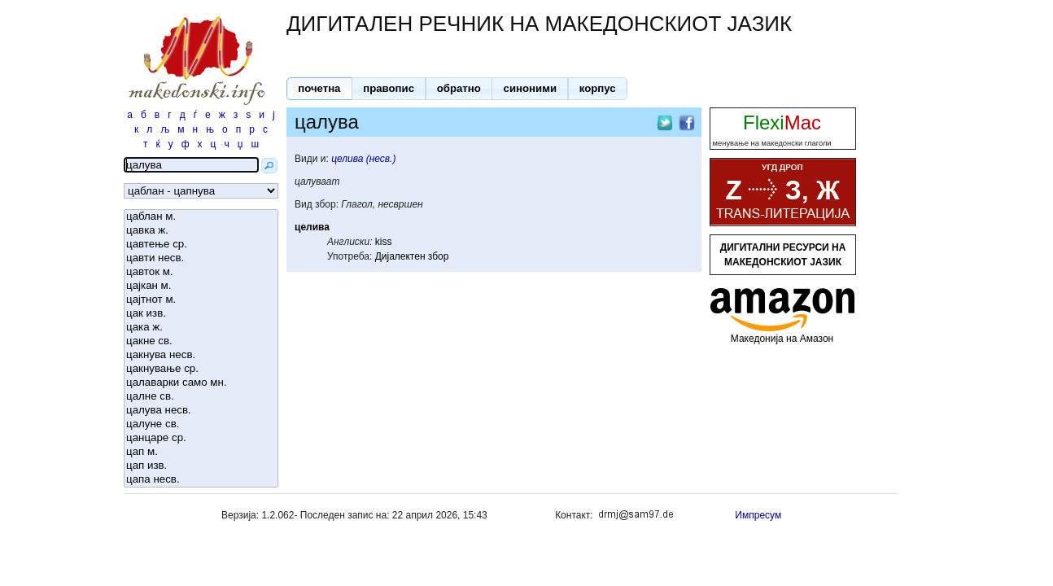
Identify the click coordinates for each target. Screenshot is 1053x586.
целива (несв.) (363, 158)
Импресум (758, 515)
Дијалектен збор (412, 256)
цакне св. (201, 341)
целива (312, 227)
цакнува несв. (201, 355)
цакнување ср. (201, 369)
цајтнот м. (201, 300)
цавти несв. (201, 258)
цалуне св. (201, 424)
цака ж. (201, 328)
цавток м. (201, 272)
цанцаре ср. (201, 438)
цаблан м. (201, 217)
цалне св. (201, 397)
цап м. (201, 452)
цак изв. (201, 314)
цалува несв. (201, 411)
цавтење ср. (201, 244)
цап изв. (201, 466)
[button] (319, 88)
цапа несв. (201, 480)
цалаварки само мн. (201, 383)
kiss (383, 241)
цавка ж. (201, 231)
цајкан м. (201, 286)
